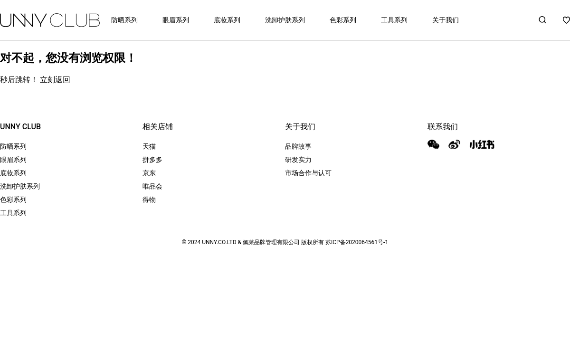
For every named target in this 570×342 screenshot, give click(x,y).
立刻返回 (55, 79)
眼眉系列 (175, 20)
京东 (149, 173)
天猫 (149, 146)
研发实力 (298, 159)
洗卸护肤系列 (285, 20)
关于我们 (445, 20)
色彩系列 (343, 20)
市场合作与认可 (308, 173)
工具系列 (394, 20)
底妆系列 (227, 20)
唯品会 (152, 186)
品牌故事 (298, 146)
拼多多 (152, 159)
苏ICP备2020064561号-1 (356, 242)
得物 (149, 199)
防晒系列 (124, 20)
